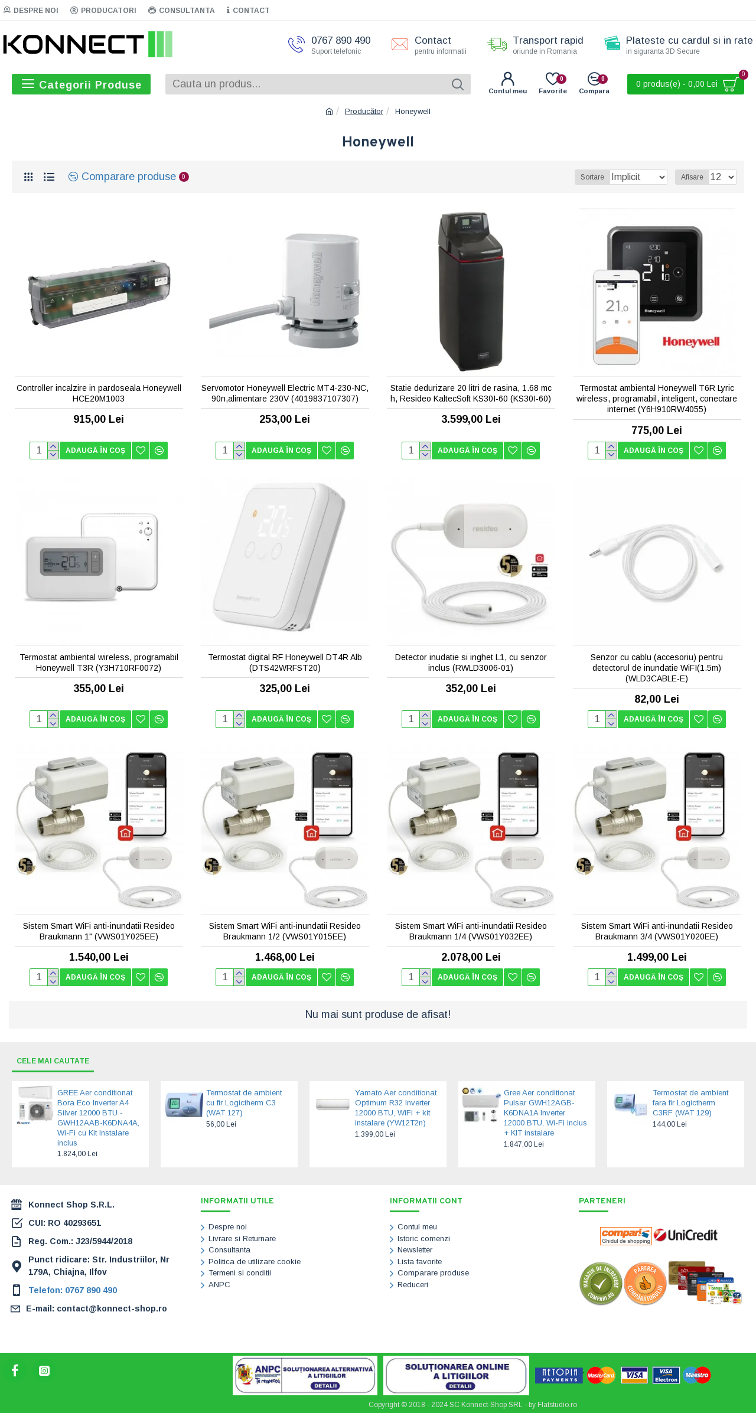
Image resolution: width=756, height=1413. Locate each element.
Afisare (696, 177)
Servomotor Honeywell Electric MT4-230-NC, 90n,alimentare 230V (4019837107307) (285, 393)
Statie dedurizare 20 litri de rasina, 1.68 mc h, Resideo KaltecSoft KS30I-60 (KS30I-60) (471, 393)
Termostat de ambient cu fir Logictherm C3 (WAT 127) (244, 1102)
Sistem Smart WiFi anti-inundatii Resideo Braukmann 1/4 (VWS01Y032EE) (471, 931)
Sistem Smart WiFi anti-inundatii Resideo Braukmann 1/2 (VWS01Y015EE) (285, 931)
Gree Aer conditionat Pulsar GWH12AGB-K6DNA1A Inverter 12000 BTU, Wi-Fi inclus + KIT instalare (545, 1112)
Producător (364, 111)
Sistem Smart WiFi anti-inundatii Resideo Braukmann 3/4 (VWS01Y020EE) (657, 931)
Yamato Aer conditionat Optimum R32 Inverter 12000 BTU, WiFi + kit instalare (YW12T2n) (395, 1107)
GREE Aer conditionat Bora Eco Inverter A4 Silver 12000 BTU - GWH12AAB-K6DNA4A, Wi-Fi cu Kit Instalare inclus (98, 1117)
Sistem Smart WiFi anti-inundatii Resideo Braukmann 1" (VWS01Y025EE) (99, 931)
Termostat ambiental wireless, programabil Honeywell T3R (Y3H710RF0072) (98, 662)
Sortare (586, 177)
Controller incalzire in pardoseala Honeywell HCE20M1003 (99, 393)
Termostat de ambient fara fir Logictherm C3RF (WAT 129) (690, 1102)
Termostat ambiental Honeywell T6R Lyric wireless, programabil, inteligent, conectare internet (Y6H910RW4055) (656, 398)
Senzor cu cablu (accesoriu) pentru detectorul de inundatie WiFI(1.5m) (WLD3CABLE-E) (657, 667)
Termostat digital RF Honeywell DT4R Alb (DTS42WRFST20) (285, 662)
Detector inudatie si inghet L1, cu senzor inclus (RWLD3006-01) (471, 662)
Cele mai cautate (59, 1060)
